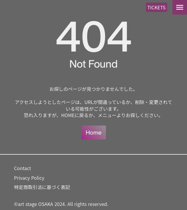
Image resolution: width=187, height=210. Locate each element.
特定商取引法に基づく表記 (42, 186)
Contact (22, 168)
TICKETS (156, 7)
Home (94, 132)
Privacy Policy (29, 177)
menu (179, 7)
